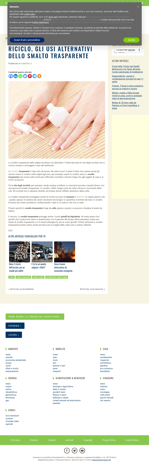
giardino (104, 365)
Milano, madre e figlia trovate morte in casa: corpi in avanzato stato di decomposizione (127, 96)
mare (102, 389)
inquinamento (12, 371)
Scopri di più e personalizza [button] (27, 40)
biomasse (10, 397)
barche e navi (59, 365)
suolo (8, 365)
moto (55, 360)
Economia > (15, 325)
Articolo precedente (21, 289)
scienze (9, 418)
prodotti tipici (59, 392)
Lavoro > (14, 334)
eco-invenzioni (12, 415)
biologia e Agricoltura (63, 386)
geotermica (11, 395)
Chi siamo (15, 440)
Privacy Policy (108, 440)
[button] (138, 6)
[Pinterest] (30, 76)
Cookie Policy (131, 440)
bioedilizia (105, 371)
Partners (34, 440)
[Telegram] (34, 76)
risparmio (104, 360)
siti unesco (105, 400)
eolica (8, 389)
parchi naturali (106, 397)
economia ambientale (16, 360)
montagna (105, 392)
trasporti (57, 371)
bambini (56, 403)
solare (8, 386)
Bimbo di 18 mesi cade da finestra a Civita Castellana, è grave (125, 105)
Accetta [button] (131, 40)
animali (9, 357)
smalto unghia (38, 277)
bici (54, 363)
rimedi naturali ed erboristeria (66, 400)
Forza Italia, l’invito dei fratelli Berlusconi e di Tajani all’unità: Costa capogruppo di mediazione (127, 69)
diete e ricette (59, 389)
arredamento (106, 357)
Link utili (69, 440)
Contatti (52, 440)
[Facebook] (11, 76)
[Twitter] (25, 76)
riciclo (11, 277)
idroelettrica (11, 392)
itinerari (103, 386)
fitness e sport (59, 395)
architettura (105, 363)
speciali (9, 424)
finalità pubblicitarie (40, 22)
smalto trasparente (23, 277)
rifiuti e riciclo (12, 368)
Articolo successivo (92, 289)
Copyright (87, 440)
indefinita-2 (26, 63)
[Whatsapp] (20, 76)
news (8, 354)
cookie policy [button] (29, 14)
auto (55, 357)
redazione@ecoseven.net (101, 460)
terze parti (53, 17)
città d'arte (105, 395)
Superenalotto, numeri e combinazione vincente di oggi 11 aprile (127, 79)
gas (7, 400)
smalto (14, 171)
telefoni (80, 196)
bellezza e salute (60, 397)
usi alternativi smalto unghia (56, 277)
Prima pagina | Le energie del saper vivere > (35, 316)
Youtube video (12, 421)
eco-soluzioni (106, 368)
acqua (8, 363)
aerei (55, 368)
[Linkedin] (15, 76)
